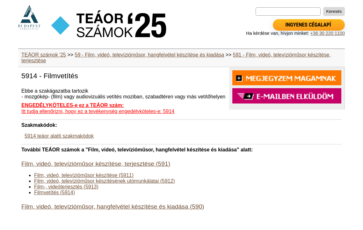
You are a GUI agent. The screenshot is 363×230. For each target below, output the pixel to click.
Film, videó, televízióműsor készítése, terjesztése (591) (95, 163)
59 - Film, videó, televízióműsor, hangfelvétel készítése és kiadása (149, 54)
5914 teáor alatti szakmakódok (59, 136)
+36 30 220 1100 (327, 33)
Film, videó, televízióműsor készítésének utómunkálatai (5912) (104, 181)
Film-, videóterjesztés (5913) (66, 186)
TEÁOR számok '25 (43, 54)
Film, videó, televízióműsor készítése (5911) (84, 175)
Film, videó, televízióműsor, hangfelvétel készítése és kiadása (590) (112, 206)
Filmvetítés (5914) (54, 192)
